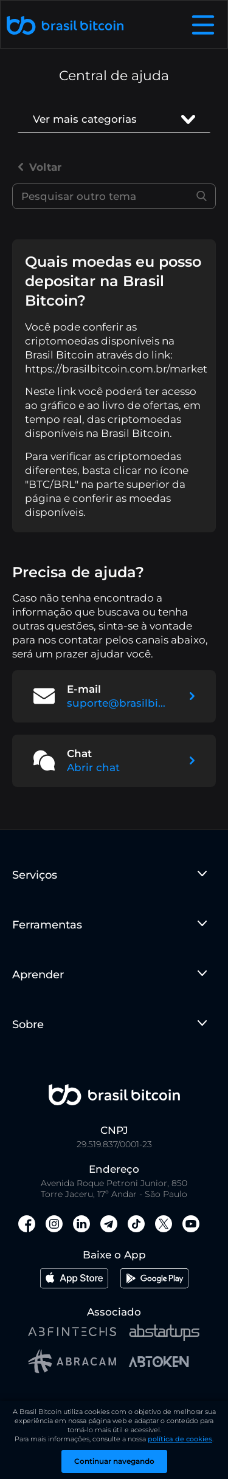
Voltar (39, 167)
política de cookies (180, 1439)
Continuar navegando (114, 1461)
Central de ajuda (114, 75)
